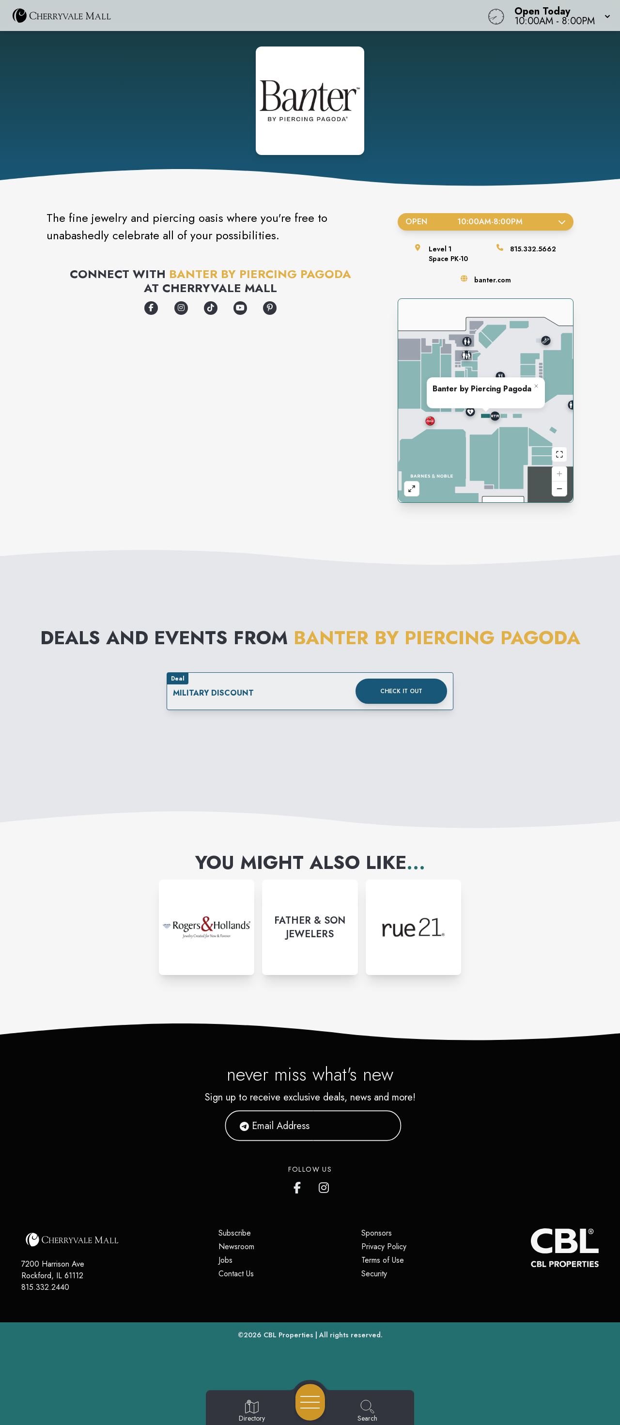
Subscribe (234, 1233)
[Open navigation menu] (310, 1402)
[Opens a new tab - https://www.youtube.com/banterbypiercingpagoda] (240, 308)
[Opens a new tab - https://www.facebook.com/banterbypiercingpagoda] (151, 308)
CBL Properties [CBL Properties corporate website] (288, 1335)
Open (485, 221)
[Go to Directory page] (251, 1411)
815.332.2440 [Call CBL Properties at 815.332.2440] (45, 1287)
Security (374, 1273)
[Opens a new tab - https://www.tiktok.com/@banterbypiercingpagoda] (210, 308)
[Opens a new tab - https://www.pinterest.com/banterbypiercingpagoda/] (270, 308)
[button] (559, 15)
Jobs (225, 1260)
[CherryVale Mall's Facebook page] (299, 1185)
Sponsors (376, 1233)
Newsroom (236, 1246)
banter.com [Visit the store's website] (492, 280)
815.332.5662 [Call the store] (533, 249)
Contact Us (236, 1273)
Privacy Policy (383, 1246)
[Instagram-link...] (206, 927)
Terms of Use (382, 1260)
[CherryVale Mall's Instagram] (324, 1185)
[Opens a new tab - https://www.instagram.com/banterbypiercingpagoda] (181, 308)
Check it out (401, 691)
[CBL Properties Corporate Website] (531, 1247)
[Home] (234, 15)
